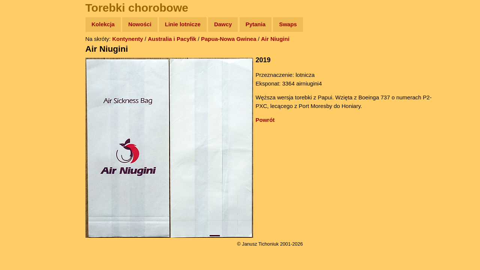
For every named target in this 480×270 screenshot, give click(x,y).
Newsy (21, 82)
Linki (19, 140)
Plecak (21, 126)
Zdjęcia (22, 68)
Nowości (140, 24)
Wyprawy (25, 53)
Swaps (288, 24)
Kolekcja (103, 24)
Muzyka (22, 111)
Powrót (265, 120)
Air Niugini (275, 39)
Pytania (256, 24)
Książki (22, 97)
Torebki (22, 155)
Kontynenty (127, 39)
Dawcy (223, 24)
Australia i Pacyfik (172, 39)
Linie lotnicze (183, 24)
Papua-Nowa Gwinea (228, 39)
